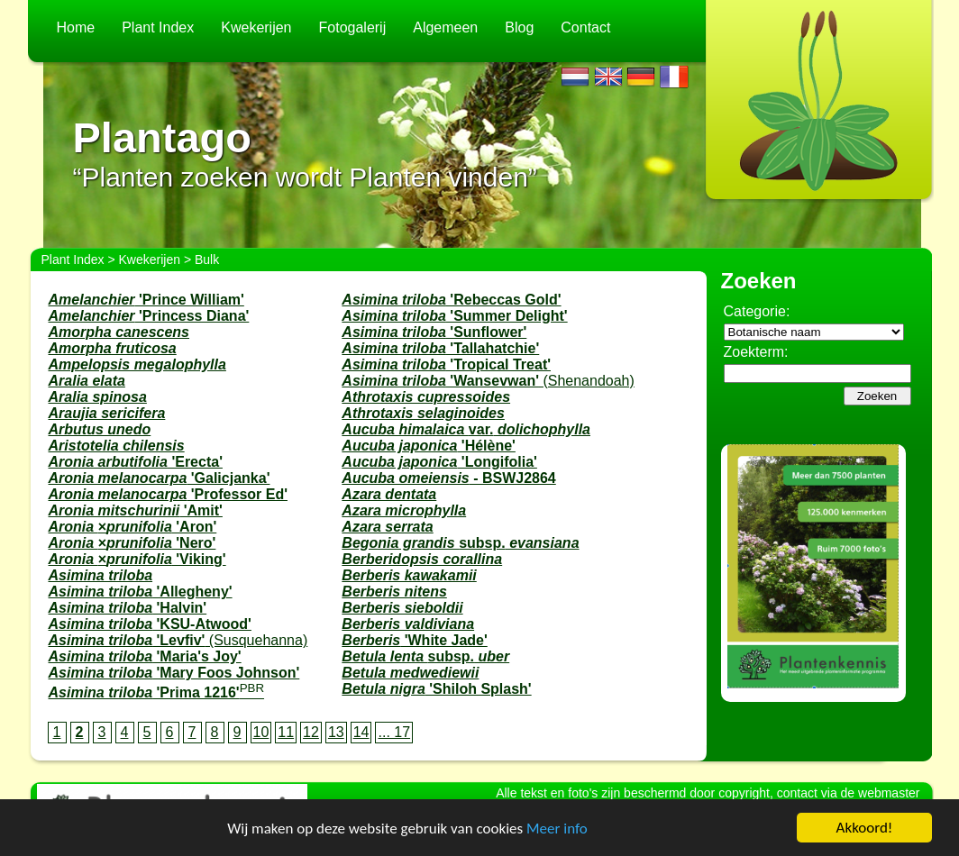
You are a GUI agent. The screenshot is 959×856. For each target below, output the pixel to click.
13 (336, 732)
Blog (519, 27)
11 (286, 732)
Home (76, 27)
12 (311, 732)
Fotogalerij (353, 27)
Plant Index (158, 27)
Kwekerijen (256, 27)
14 (361, 732)
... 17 (394, 732)
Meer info (557, 828)
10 (261, 732)
